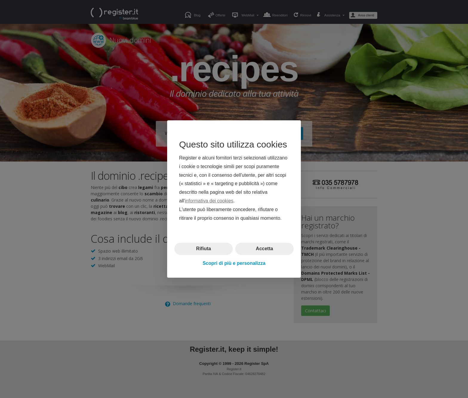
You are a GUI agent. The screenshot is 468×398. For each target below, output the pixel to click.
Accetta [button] (264, 248)
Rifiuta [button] (203, 248)
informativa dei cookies (209, 200)
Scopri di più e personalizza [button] (234, 263)
